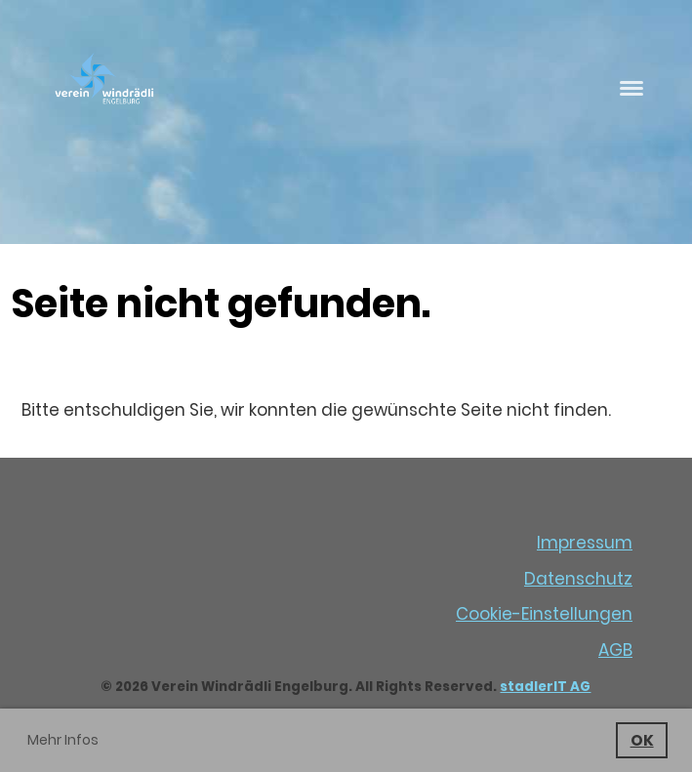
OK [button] (642, 740)
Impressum (584, 542)
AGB (615, 650)
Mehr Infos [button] (63, 740)
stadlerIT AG (545, 686)
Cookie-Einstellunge (539, 614)
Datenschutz (578, 578)
